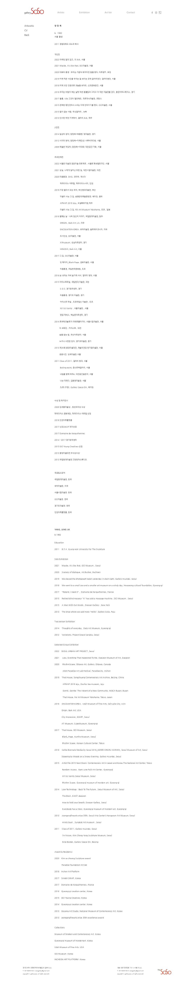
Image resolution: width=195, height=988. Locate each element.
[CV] (32, 30)
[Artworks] (32, 25)
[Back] (32, 34)
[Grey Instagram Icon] (156, 12)
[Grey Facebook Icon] (152, 12)
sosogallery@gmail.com (42, 971)
